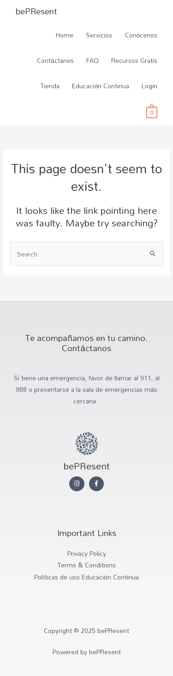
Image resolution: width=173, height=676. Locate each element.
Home (64, 35)
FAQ (92, 60)
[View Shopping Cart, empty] (152, 111)
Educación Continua (100, 85)
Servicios (99, 35)
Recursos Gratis (134, 60)
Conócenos (141, 35)
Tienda (50, 85)
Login (149, 85)
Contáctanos (55, 60)
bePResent (36, 11)
